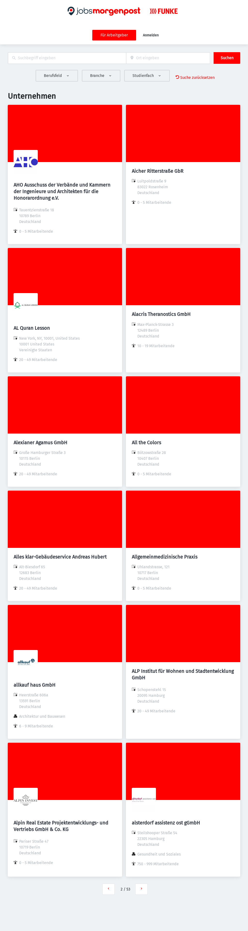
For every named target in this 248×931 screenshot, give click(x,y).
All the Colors (146, 442)
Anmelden (151, 35)
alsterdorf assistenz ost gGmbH (166, 823)
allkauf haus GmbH (34, 685)
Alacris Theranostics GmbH (161, 314)
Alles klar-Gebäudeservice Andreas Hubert (60, 557)
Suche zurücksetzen (195, 77)
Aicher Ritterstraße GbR (157, 171)
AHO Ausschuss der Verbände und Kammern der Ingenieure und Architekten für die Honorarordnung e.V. (62, 191)
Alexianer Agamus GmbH (40, 442)
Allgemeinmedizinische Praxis (164, 557)
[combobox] (67, 58)
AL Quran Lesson (32, 328)
